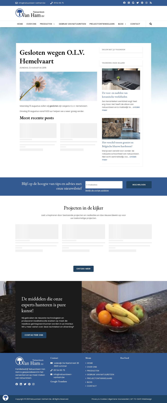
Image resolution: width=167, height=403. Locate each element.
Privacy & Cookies (99, 399)
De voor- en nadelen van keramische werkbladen (115, 94)
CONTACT (92, 386)
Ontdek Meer (83, 268)
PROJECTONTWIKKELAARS (99, 378)
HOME (90, 363)
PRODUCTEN (93, 370)
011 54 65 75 (59, 370)
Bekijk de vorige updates (97, 190)
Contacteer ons (34, 335)
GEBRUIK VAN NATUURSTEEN (100, 374)
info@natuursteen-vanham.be (63, 376)
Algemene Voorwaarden (118, 399)
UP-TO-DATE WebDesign (141, 399)
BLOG (89, 382)
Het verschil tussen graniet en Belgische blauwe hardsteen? (117, 144)
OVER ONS (92, 366)
